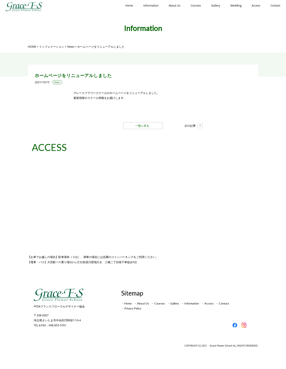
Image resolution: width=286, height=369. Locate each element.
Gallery (215, 5)
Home (129, 5)
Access (256, 5)
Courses (196, 5)
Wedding (236, 5)
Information (151, 5)
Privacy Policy (132, 308)
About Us (175, 5)
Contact (275, 5)
